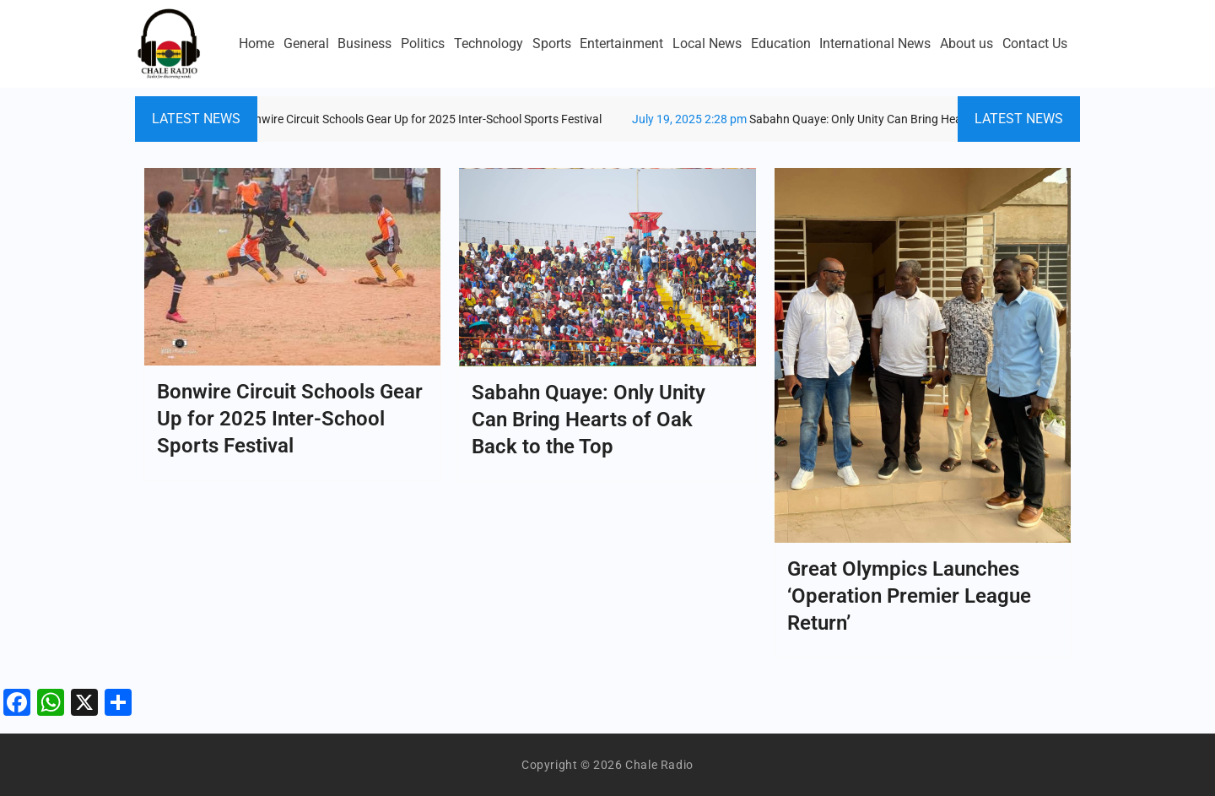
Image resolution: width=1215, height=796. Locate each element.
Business (365, 43)
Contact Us (1034, 43)
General (306, 43)
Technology (488, 43)
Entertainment (621, 43)
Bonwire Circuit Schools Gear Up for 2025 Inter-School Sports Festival (355, 119)
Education (781, 43)
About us (966, 43)
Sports (551, 43)
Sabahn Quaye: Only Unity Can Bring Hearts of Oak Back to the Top (871, 119)
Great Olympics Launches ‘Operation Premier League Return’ (909, 596)
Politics (423, 43)
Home (256, 43)
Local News (707, 43)
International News (875, 43)
